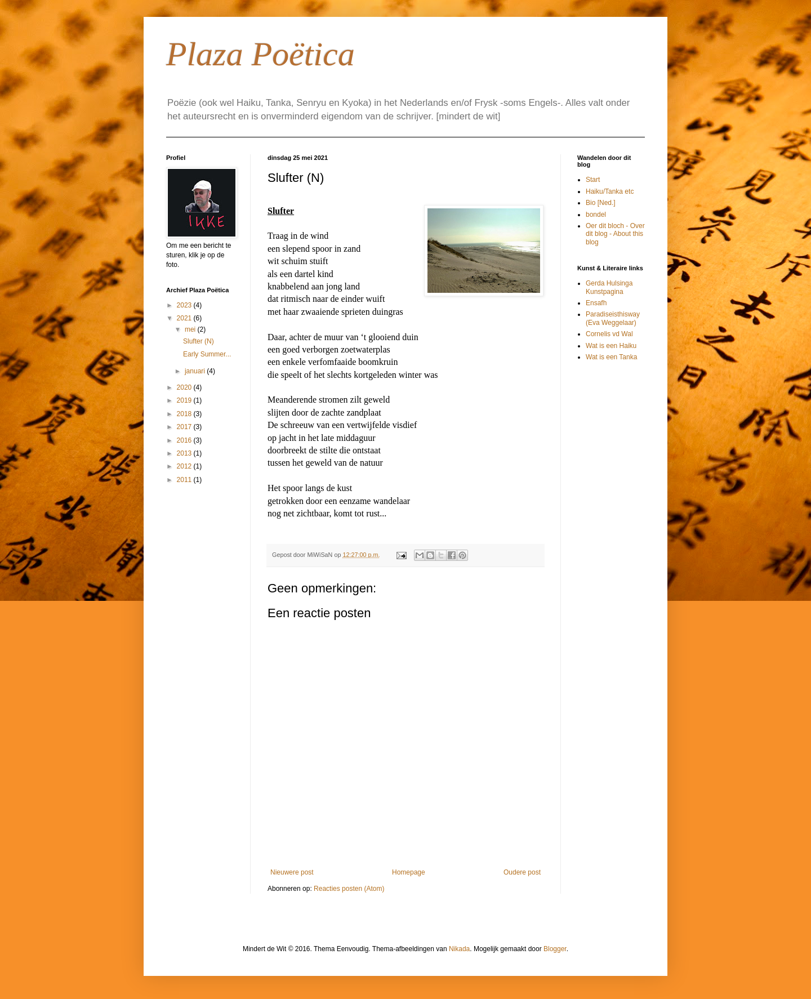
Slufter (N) (198, 341)
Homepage (408, 872)
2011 (185, 480)
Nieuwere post (292, 872)
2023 (185, 305)
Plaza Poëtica (260, 54)
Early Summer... (207, 354)
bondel (596, 214)
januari (196, 371)
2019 (185, 400)
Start (593, 180)
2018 (185, 414)
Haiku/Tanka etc (610, 191)
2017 (185, 427)
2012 (185, 466)
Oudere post (522, 872)
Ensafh (596, 303)
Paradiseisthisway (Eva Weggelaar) (613, 318)
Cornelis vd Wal (609, 334)
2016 (185, 440)
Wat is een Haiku (611, 346)
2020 (185, 387)
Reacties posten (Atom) (349, 889)
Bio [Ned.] (601, 203)
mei (191, 329)
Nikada (459, 949)
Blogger (555, 949)
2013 (185, 453)
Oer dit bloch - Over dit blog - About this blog (615, 234)
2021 (185, 318)
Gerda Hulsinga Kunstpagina (609, 287)
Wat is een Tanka (611, 357)
